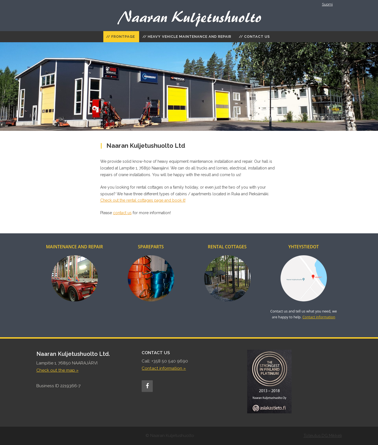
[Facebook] (147, 386)
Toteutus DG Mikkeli (323, 435)
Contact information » (164, 368)
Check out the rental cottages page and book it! (143, 200)
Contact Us (257, 36)
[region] (189, 86)
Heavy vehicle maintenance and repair (189, 36)
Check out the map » (57, 370)
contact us (122, 213)
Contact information (318, 317)
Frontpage (123, 36)
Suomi (327, 4)
